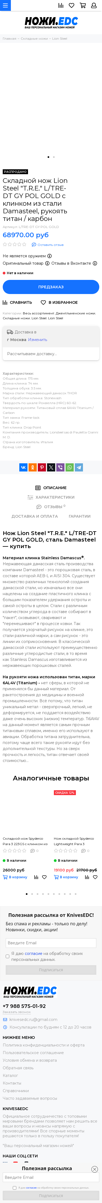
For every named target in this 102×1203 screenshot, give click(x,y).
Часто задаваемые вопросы (30, 1098)
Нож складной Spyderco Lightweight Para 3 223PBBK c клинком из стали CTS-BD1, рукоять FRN (74, 841)
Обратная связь (18, 1067)
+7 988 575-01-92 (24, 1006)
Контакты (12, 1083)
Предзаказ (51, 287)
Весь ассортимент (38, 313)
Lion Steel (39, 318)
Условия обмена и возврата (30, 1060)
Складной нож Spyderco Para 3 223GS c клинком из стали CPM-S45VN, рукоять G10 (25, 841)
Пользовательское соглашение (33, 1052)
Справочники (16, 1090)
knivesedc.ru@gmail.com (33, 1019)
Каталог (10, 1075)
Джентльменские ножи (75, 313)
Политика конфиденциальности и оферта (44, 1045)
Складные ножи (16, 318)
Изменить (37, 339)
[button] (48, 157)
